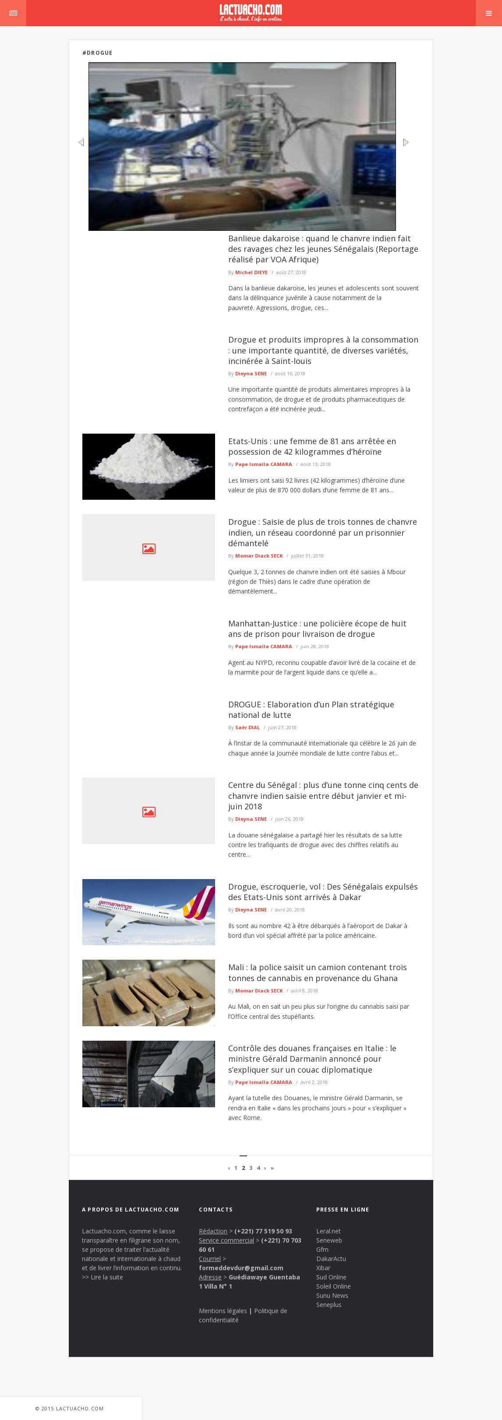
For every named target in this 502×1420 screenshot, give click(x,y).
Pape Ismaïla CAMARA (263, 464)
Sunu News (332, 1295)
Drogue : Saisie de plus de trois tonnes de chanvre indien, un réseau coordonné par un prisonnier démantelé (322, 532)
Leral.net (328, 1231)
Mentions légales (223, 1311)
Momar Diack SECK (259, 555)
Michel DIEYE (251, 272)
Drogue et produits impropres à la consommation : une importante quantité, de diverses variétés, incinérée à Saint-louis (323, 350)
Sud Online (331, 1277)
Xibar (323, 1268)
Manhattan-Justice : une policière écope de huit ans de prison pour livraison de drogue (317, 628)
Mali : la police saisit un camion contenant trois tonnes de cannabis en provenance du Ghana (317, 972)
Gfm (322, 1249)
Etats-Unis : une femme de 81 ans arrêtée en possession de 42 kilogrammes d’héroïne (312, 446)
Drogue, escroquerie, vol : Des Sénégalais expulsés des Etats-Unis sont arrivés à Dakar (323, 891)
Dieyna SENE (251, 373)
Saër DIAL (247, 727)
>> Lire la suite (102, 1277)
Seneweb (329, 1240)
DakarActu (331, 1258)
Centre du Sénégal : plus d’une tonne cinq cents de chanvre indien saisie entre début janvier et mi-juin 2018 (323, 796)
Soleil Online (333, 1286)
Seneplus (329, 1304)
